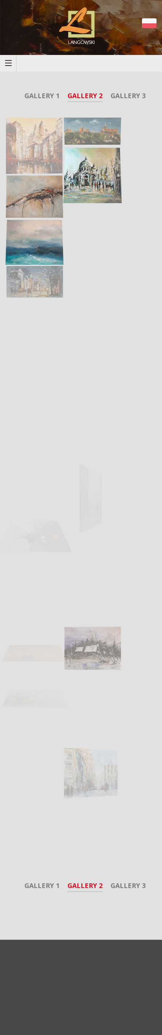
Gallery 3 (128, 95)
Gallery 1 (41, 95)
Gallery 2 (85, 95)
